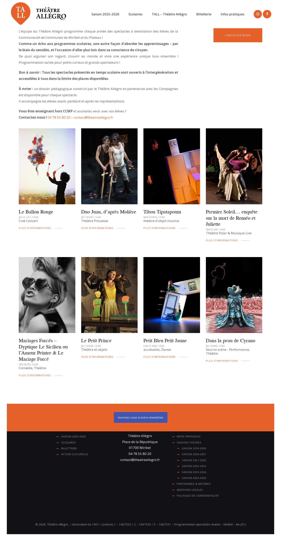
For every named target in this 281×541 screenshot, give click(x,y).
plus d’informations (35, 228)
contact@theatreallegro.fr (93, 117)
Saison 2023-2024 (194, 472)
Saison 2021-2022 (194, 460)
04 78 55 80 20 (59, 117)
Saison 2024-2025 (194, 478)
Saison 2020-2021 (194, 454)
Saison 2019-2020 (194, 448)
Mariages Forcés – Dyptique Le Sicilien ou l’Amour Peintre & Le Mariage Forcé (43, 349)
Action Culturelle (74, 454)
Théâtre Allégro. (58, 524)
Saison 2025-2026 (73, 436)
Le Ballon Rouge (36, 212)
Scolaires (68, 442)
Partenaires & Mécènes (194, 483)
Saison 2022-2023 (194, 466)
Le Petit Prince (96, 340)
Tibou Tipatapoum (162, 212)
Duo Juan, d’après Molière (108, 212)
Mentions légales (190, 490)
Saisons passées (189, 442)
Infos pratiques (189, 436)
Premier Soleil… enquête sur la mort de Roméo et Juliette (232, 218)
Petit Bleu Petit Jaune (165, 340)
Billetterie (69, 448)
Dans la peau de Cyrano (230, 340)
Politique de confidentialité (198, 495)
